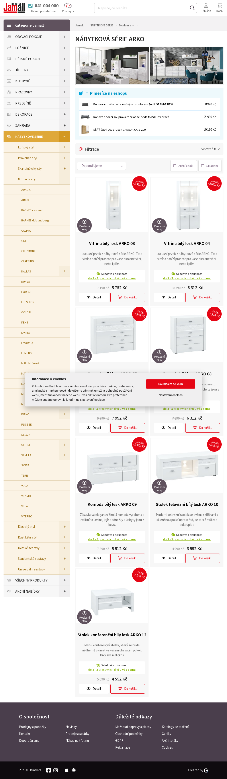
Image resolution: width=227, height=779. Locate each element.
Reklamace (122, 747)
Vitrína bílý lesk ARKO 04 (187, 243)
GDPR (119, 740)
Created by (198, 770)
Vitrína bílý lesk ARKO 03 (112, 243)
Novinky (71, 727)
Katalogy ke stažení (175, 727)
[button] (101, 166)
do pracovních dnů (112, 278)
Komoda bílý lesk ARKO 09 (112, 504)
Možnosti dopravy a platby (133, 727)
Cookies (167, 747)
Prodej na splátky (77, 734)
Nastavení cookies (171, 395)
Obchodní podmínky (129, 734)
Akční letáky (170, 740)
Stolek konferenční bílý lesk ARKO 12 (112, 634)
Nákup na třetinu (77, 740)
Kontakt (24, 734)
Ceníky (166, 734)
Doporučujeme (29, 740)
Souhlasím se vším (170, 384)
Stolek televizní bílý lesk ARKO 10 (187, 504)
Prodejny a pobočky (32, 727)
